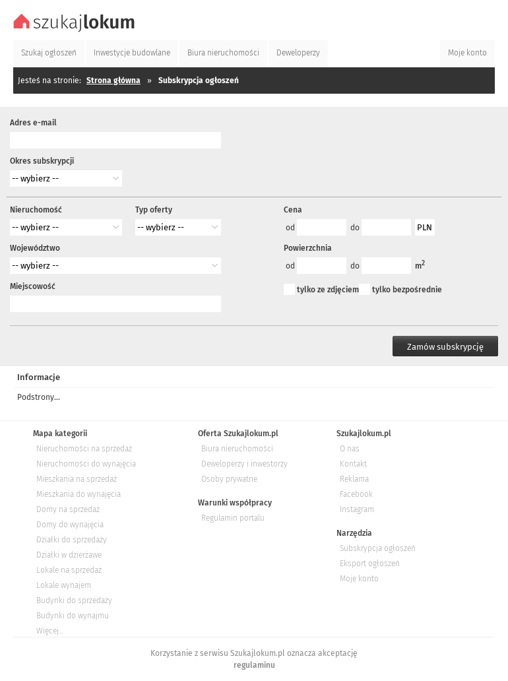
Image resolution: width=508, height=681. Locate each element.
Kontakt (353, 464)
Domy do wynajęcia (70, 524)
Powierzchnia (308, 248)
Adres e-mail (33, 122)
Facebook (356, 494)
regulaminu (254, 665)
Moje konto (359, 578)
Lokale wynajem (63, 585)
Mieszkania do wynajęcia (78, 494)
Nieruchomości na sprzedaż (84, 448)
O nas (350, 448)
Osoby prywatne (229, 479)
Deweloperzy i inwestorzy (244, 464)
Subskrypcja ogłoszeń (378, 548)
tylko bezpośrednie (407, 289)
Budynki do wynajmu (72, 615)
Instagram (357, 509)
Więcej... (49, 630)
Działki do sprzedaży (71, 539)
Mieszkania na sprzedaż (76, 479)
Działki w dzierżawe (69, 555)
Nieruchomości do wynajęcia (86, 464)
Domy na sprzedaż (68, 509)
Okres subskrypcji (42, 161)
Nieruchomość (36, 209)
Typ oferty (153, 209)
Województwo (35, 248)
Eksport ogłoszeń (370, 563)
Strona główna (113, 80)
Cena (293, 209)
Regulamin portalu (233, 518)
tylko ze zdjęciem (328, 289)
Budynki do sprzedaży (74, 600)
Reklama (354, 479)
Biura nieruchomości (237, 448)
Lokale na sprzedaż (69, 570)
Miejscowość (32, 286)
